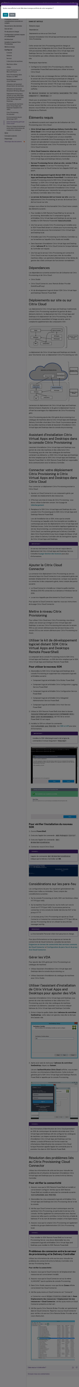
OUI (5, 15)
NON (12, 15)
